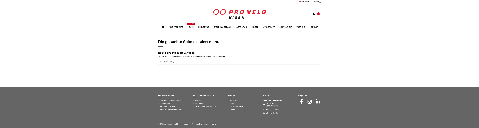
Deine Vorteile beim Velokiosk (206, 106)
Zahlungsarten (165, 103)
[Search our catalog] (318, 61)
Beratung (198, 100)
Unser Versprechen (237, 106)
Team (232, 103)
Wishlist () (316, 2)
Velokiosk (233, 100)
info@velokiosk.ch (272, 113)
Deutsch (304, 2)
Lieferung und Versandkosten (170, 100)
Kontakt (232, 109)
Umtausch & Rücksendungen (170, 109)
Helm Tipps (199, 103)
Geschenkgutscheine (167, 106)
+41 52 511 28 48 (272, 109)
